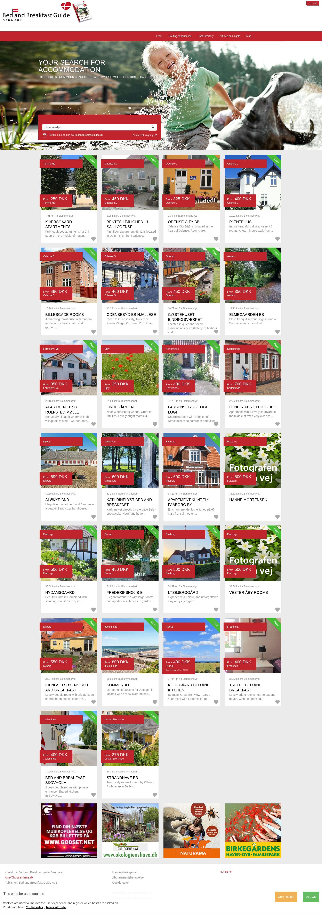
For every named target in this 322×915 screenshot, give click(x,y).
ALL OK (311, 896)
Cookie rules (34, 907)
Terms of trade (56, 907)
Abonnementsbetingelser (128, 877)
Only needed (286, 896)
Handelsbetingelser (124, 872)
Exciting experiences (180, 36)
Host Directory (206, 36)
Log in (313, 3)
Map (248, 36)
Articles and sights (230, 36)
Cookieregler (120, 882)
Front (159, 36)
